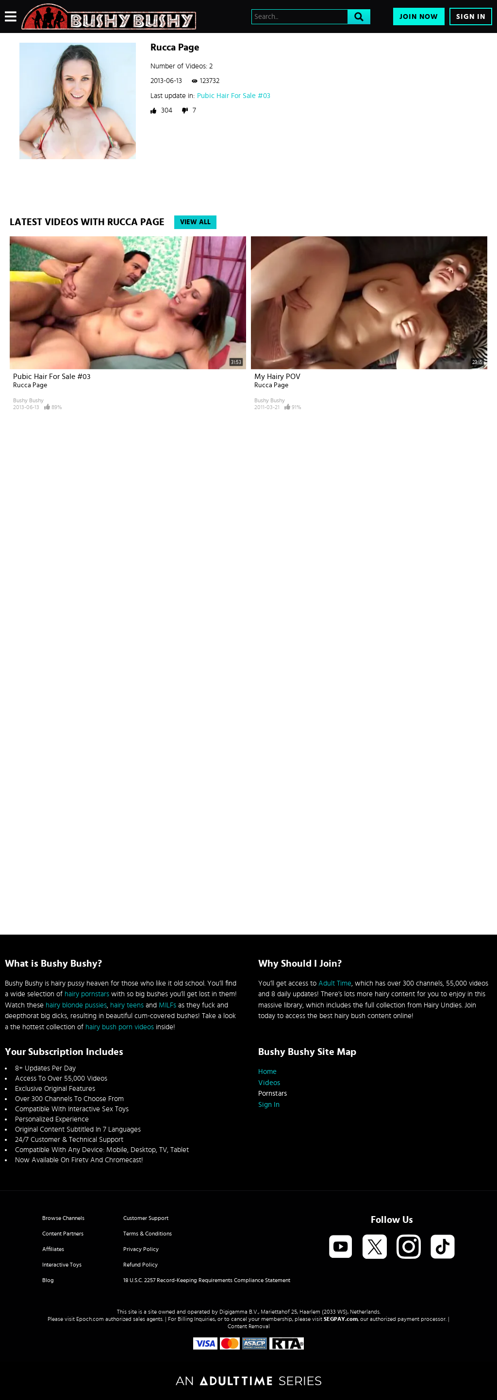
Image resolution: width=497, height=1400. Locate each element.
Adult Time (334, 983)
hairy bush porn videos (119, 1027)
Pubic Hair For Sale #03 (233, 95)
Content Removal (249, 1326)
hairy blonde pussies (76, 1005)
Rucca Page (30, 385)
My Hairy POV (277, 376)
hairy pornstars (87, 994)
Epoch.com (90, 1319)
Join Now (418, 16)
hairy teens (127, 1005)
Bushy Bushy (28, 400)
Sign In (470, 16)
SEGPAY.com (341, 1319)
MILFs (167, 1005)
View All (195, 222)
